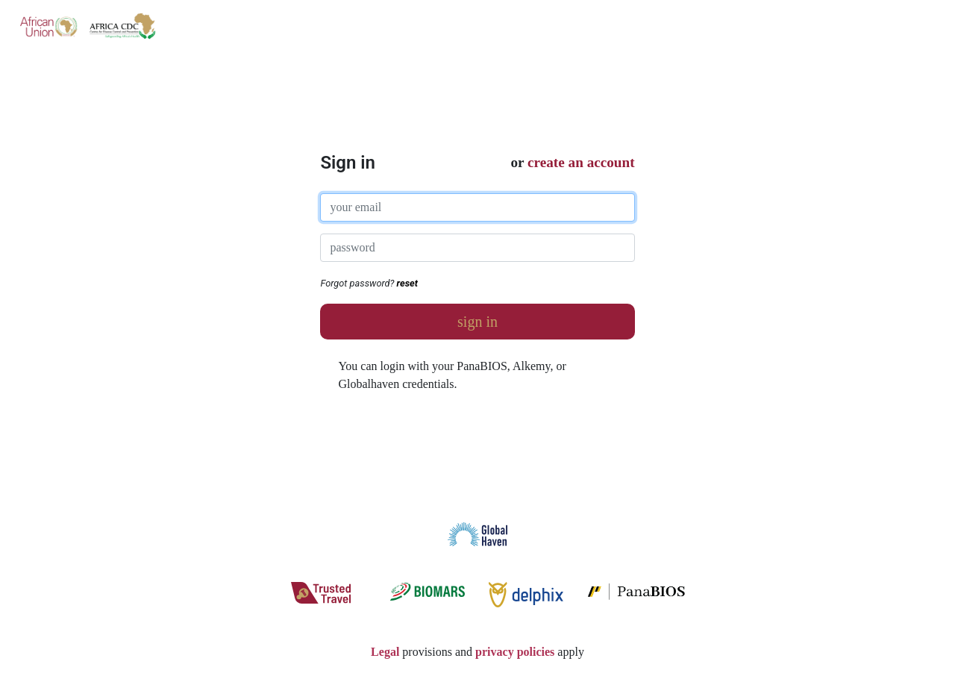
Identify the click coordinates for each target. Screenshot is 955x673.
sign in (477, 321)
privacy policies (514, 651)
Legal (385, 651)
